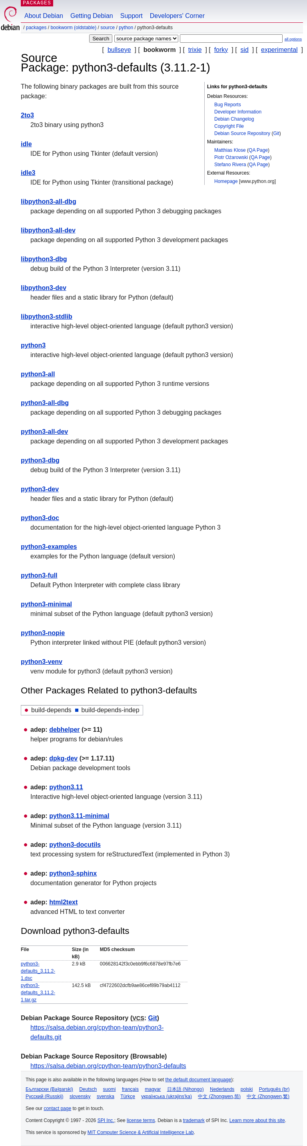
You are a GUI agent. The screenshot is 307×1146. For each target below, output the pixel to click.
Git (276, 133)
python (126, 27)
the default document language (198, 1079)
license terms (141, 1120)
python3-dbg (40, 460)
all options (293, 39)
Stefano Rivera (230, 164)
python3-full (39, 575)
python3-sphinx (73, 873)
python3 (33, 345)
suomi (109, 1089)
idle (26, 144)
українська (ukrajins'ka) (166, 1096)
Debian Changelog (234, 119)
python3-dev (40, 489)
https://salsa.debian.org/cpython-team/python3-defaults (108, 1066)
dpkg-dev (63, 758)
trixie (195, 49)
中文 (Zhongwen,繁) (268, 1096)
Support (131, 15)
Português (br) (274, 1089)
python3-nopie (43, 633)
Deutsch (88, 1089)
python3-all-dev (44, 431)
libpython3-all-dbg (48, 201)
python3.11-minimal (79, 815)
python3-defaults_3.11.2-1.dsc (38, 971)
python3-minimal (46, 604)
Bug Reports (227, 104)
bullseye (119, 49)
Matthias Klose (230, 150)
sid (244, 49)
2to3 (27, 115)
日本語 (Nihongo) (185, 1089)
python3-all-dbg (45, 402)
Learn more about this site (257, 1120)
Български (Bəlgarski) (49, 1089)
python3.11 (66, 787)
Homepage (226, 181)
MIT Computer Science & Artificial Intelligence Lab (141, 1132)
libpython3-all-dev (48, 230)
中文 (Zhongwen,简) (219, 1096)
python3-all (38, 374)
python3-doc (40, 517)
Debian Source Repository (242, 133)
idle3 (28, 172)
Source (107, 27)
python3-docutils (75, 844)
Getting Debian (91, 15)
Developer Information (237, 112)
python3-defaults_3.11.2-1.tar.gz (38, 993)
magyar (153, 1089)
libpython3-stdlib (46, 316)
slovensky (80, 1096)
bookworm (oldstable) (73, 27)
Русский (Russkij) (45, 1096)
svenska (105, 1096)
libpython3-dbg (44, 259)
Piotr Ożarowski (231, 157)
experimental (279, 49)
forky (221, 49)
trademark (194, 1120)
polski (247, 1089)
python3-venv (41, 661)
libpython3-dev (43, 287)
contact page (57, 1108)
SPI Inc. (106, 1120)
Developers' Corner (177, 15)
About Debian (43, 15)
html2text (63, 902)
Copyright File (229, 126)
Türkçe (127, 1096)
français (130, 1089)
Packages (36, 27)
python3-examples (49, 546)
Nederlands (222, 1089)
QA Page (258, 150)
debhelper (64, 729)
